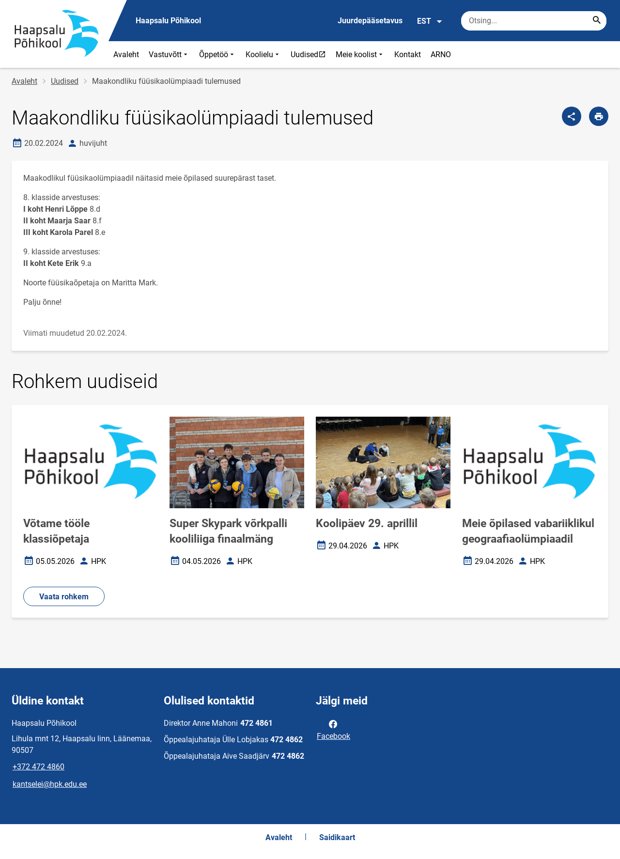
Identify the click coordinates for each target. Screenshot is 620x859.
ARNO (441, 54)
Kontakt (407, 54)
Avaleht (126, 54)
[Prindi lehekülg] (598, 116)
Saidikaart (337, 837)
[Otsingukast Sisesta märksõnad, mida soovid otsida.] (533, 21)
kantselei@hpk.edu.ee (50, 784)
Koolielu (263, 54)
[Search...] (597, 21)
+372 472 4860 (38, 766)
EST (430, 21)
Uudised (310, 54)
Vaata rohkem (64, 596)
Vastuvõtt (169, 54)
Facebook (333, 729)
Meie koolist (360, 54)
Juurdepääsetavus (370, 20)
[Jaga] (571, 116)
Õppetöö (217, 54)
